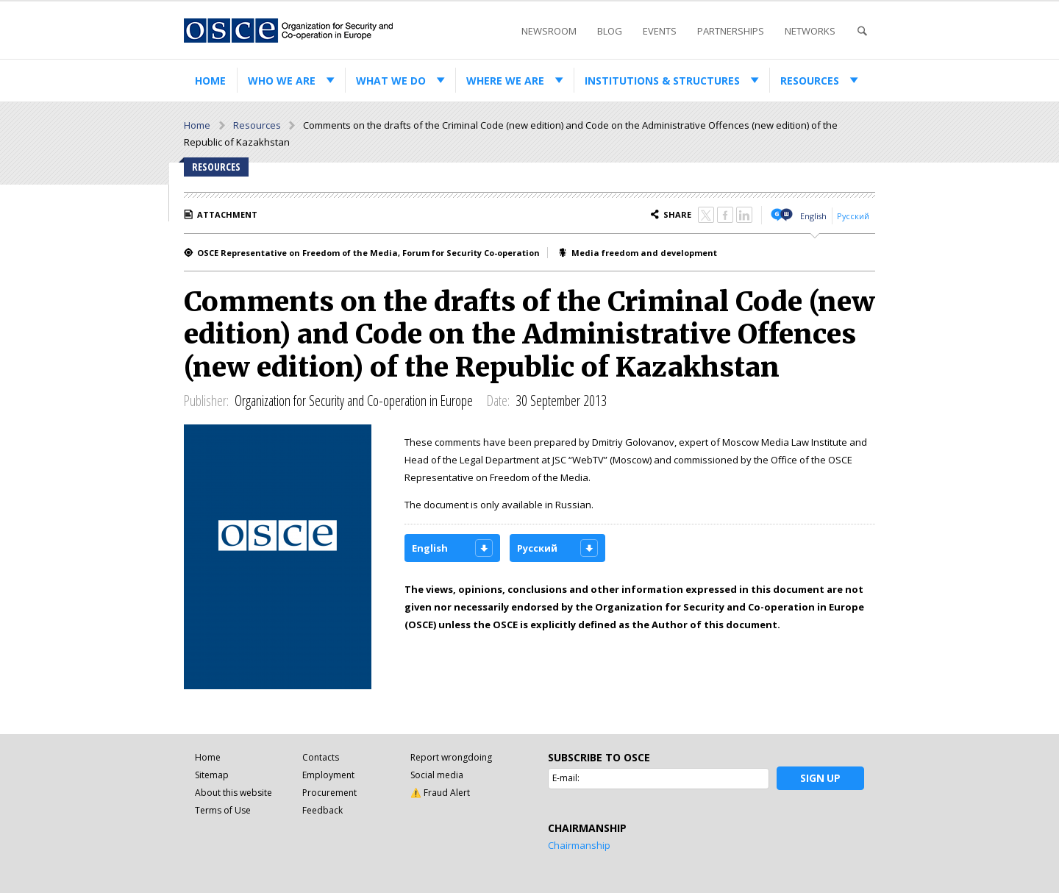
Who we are (281, 81)
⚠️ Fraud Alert (440, 792)
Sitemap (212, 775)
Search (862, 31)
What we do (391, 81)
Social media (436, 775)
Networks (810, 31)
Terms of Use (223, 810)
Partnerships (730, 31)
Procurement (329, 792)
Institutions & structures (662, 81)
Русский (853, 215)
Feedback (322, 810)
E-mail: (566, 778)
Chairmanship (579, 845)
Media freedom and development (644, 252)
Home (210, 81)
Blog (609, 31)
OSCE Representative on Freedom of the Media (297, 252)
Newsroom (549, 31)
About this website (233, 792)
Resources (809, 81)
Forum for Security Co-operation (471, 252)
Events (660, 31)
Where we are (505, 81)
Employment (328, 775)
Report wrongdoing (451, 757)
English (813, 215)
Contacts (320, 757)
